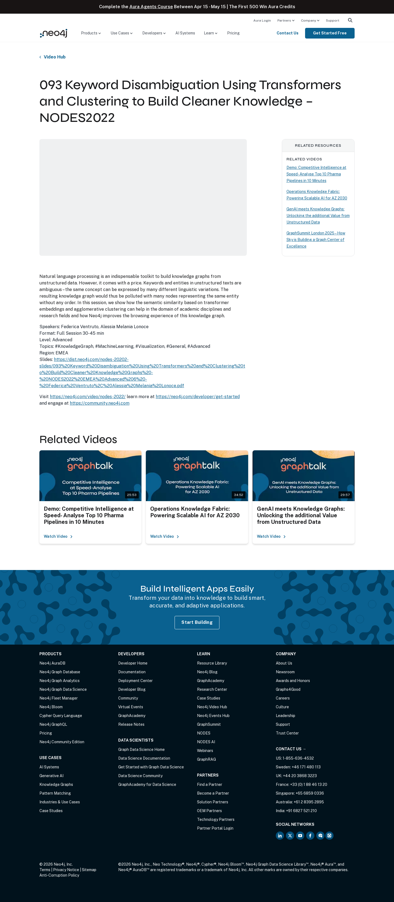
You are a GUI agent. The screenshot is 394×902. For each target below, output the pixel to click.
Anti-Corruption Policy (59, 875)
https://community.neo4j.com (99, 403)
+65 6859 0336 (310, 793)
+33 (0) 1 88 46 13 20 (308, 784)
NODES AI (206, 742)
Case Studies (51, 811)
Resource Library (212, 663)
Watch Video (58, 536)
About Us (284, 663)
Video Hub (55, 57)
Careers (283, 698)
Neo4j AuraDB (52, 663)
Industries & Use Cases (59, 802)
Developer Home (132, 663)
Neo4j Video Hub (212, 707)
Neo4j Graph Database (59, 672)
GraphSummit (209, 724)
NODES (203, 733)
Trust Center (287, 733)
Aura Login (262, 20)
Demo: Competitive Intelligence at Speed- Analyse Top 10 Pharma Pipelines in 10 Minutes (316, 174)
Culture (282, 707)
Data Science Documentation (144, 758)
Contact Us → (291, 749)
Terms (44, 870)
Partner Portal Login (215, 828)
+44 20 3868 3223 (300, 776)
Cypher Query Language (60, 715)
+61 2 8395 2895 (309, 802)
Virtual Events (130, 707)
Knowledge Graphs (56, 784)
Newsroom (285, 672)
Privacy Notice (66, 870)
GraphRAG (206, 759)
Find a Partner (209, 784)
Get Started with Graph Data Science (151, 767)
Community (128, 698)
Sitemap (89, 870)
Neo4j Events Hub (213, 715)
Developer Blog (132, 689)
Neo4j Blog (207, 672)
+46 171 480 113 (306, 767)
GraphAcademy (131, 715)
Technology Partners (215, 819)
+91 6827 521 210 (301, 811)
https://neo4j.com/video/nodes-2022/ (88, 396)
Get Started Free (330, 33)
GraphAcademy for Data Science (147, 784)
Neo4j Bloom (51, 707)
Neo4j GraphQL (53, 724)
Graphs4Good (288, 689)
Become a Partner (213, 793)
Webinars (205, 750)
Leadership (285, 715)
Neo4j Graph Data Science (63, 689)
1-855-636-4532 (298, 758)
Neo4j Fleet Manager (58, 698)
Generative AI (51, 776)
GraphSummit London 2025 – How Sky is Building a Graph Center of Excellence (315, 239)
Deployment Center (135, 680)
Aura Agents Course (151, 6)
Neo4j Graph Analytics (59, 680)
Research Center (212, 689)
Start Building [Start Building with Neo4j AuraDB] (197, 622)
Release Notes (131, 724)
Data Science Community (140, 776)
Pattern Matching (55, 793)
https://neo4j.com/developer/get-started (198, 396)
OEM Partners (209, 811)
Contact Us (288, 33)
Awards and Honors (293, 680)
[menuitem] (262, 20)
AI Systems (185, 33)
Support (332, 20)
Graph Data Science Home (141, 749)
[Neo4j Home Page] (53, 33)
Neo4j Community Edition (61, 742)
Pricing (233, 33)
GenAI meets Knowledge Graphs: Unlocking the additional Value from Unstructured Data (318, 215)
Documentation (132, 672)
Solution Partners (212, 802)
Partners (284, 20)
